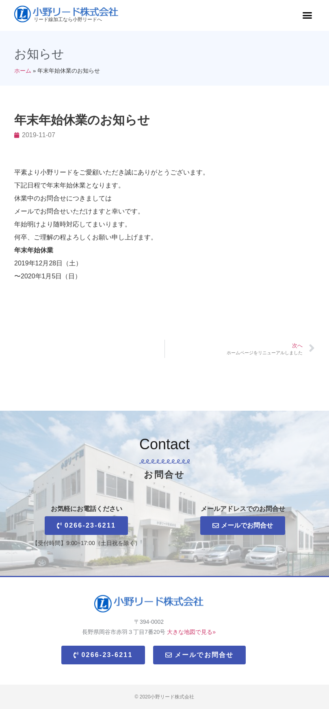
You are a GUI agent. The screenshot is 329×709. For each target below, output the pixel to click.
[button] (307, 15)
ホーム (22, 71)
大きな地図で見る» (191, 632)
